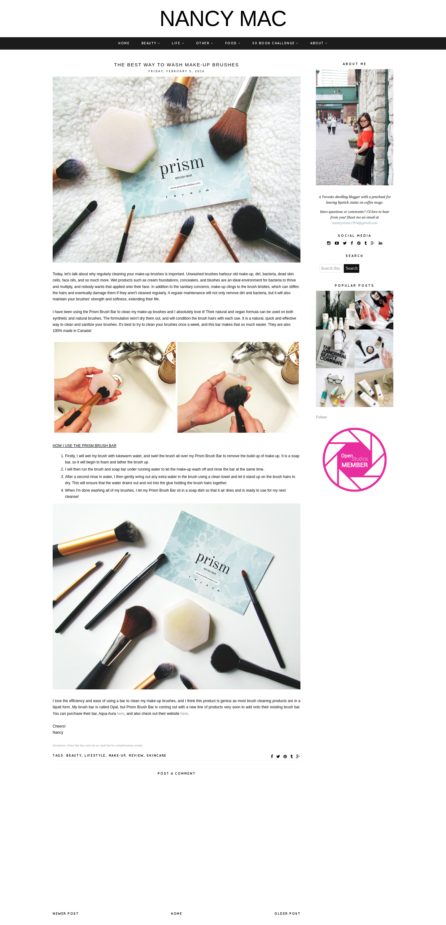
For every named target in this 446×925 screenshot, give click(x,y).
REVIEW (136, 756)
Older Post (287, 914)
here (121, 713)
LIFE (178, 43)
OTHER (204, 43)
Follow (321, 417)
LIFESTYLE (95, 756)
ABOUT (319, 43)
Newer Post (66, 914)
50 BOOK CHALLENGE (275, 43)
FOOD (233, 43)
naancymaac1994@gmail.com (355, 223)
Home (176, 914)
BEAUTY (151, 43)
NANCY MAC (223, 19)
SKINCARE (156, 756)
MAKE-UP (117, 756)
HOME (123, 43)
